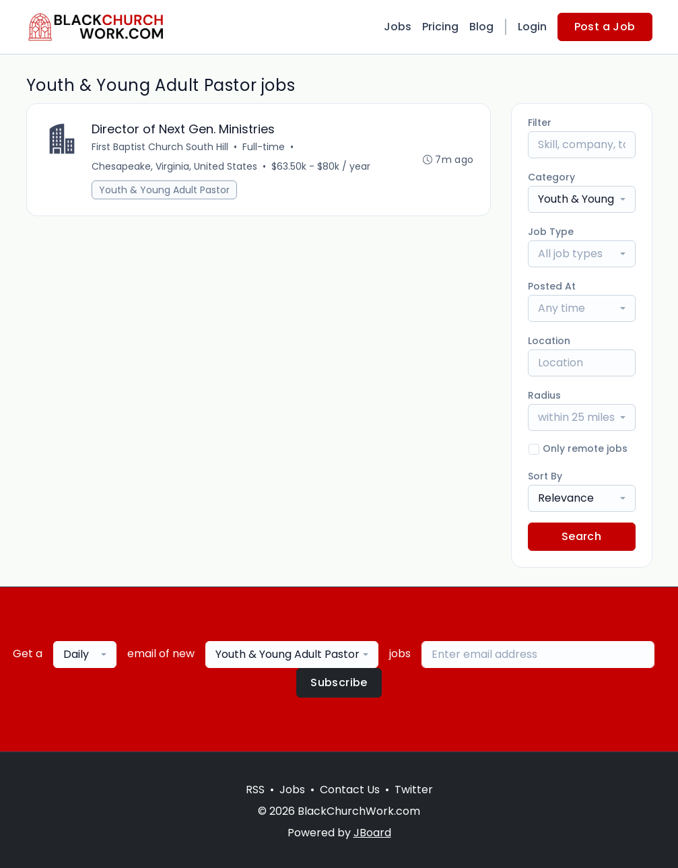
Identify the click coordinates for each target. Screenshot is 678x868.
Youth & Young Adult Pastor (164, 190)
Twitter (414, 789)
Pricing (440, 26)
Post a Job (605, 26)
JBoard (372, 832)
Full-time (263, 147)
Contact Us (350, 789)
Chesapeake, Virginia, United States (174, 166)
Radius (544, 395)
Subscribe (339, 682)
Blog (481, 26)
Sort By (545, 476)
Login (532, 26)
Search (581, 536)
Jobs (397, 26)
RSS (255, 789)
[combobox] (582, 199)
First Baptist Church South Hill (160, 147)
